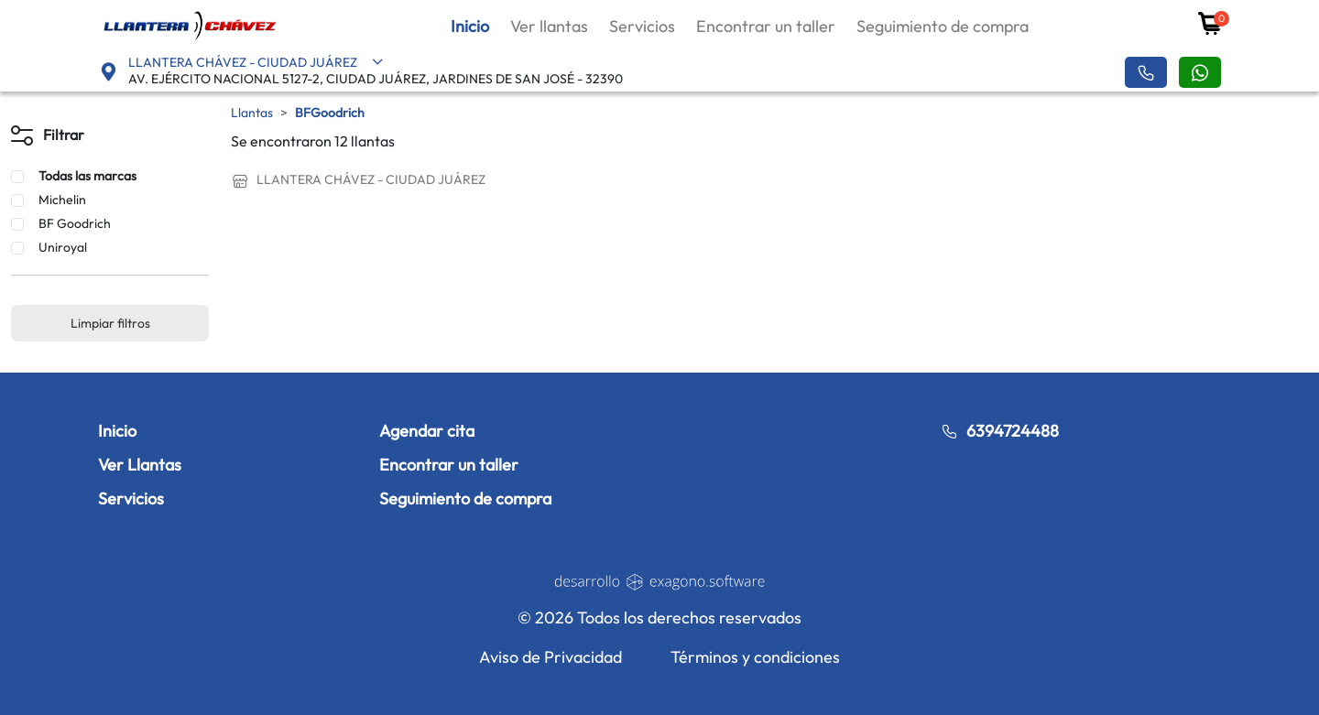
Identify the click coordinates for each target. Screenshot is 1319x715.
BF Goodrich (74, 223)
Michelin (62, 199)
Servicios (642, 26)
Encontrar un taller (765, 26)
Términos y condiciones (755, 656)
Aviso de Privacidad (550, 656)
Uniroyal (62, 247)
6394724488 (1000, 430)
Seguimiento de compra (942, 26)
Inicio (470, 26)
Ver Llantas (139, 464)
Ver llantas (549, 26)
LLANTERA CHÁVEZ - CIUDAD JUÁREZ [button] (256, 62)
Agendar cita (426, 430)
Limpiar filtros (110, 323)
